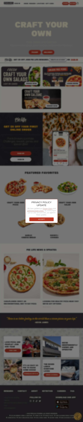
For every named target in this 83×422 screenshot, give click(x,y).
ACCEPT (41, 219)
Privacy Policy (48, 208)
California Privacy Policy (35, 211)
